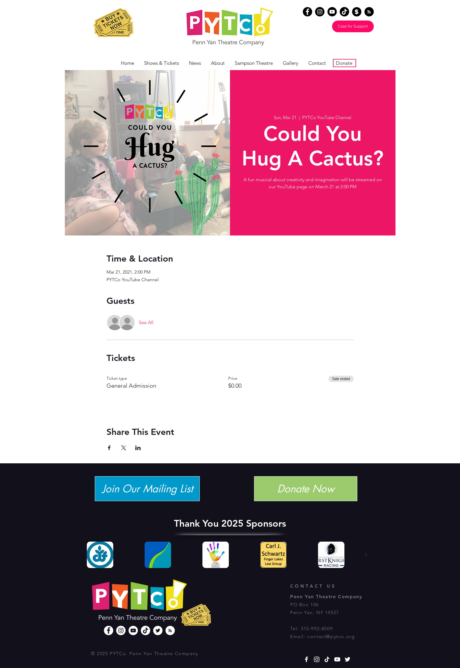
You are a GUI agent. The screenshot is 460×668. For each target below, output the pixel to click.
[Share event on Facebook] (109, 447)
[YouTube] (332, 11)
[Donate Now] (305, 488)
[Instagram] (319, 11)
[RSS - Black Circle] (369, 11)
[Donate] (356, 11)
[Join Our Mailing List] (147, 488)
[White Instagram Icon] (316, 659)
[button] (220, 63)
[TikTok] (344, 11)
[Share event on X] (123, 447)
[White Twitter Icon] (347, 659)
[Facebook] (307, 11)
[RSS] (170, 630)
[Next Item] (366, 555)
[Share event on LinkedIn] (138, 447)
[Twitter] (158, 630)
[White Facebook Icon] (306, 659)
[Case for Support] (353, 26)
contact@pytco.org (331, 636)
